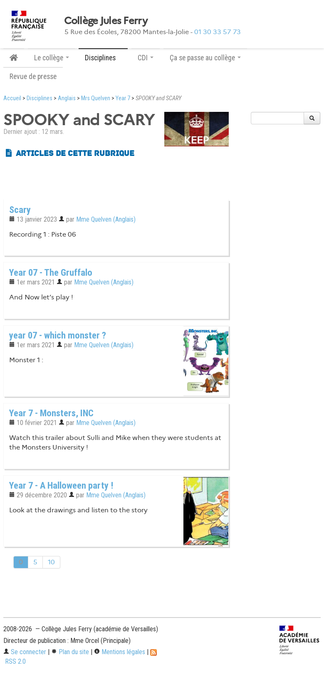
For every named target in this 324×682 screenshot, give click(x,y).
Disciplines (39, 98)
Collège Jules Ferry (105, 20)
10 (51, 562)
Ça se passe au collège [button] (205, 58)
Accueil (12, 98)
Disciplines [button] (103, 58)
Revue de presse (33, 76)
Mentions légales (119, 652)
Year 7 (123, 98)
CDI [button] (145, 58)
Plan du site (70, 652)
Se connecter (24, 652)
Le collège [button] (51, 58)
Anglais (67, 98)
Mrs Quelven (95, 98)
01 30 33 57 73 (217, 32)
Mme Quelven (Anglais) (106, 219)
